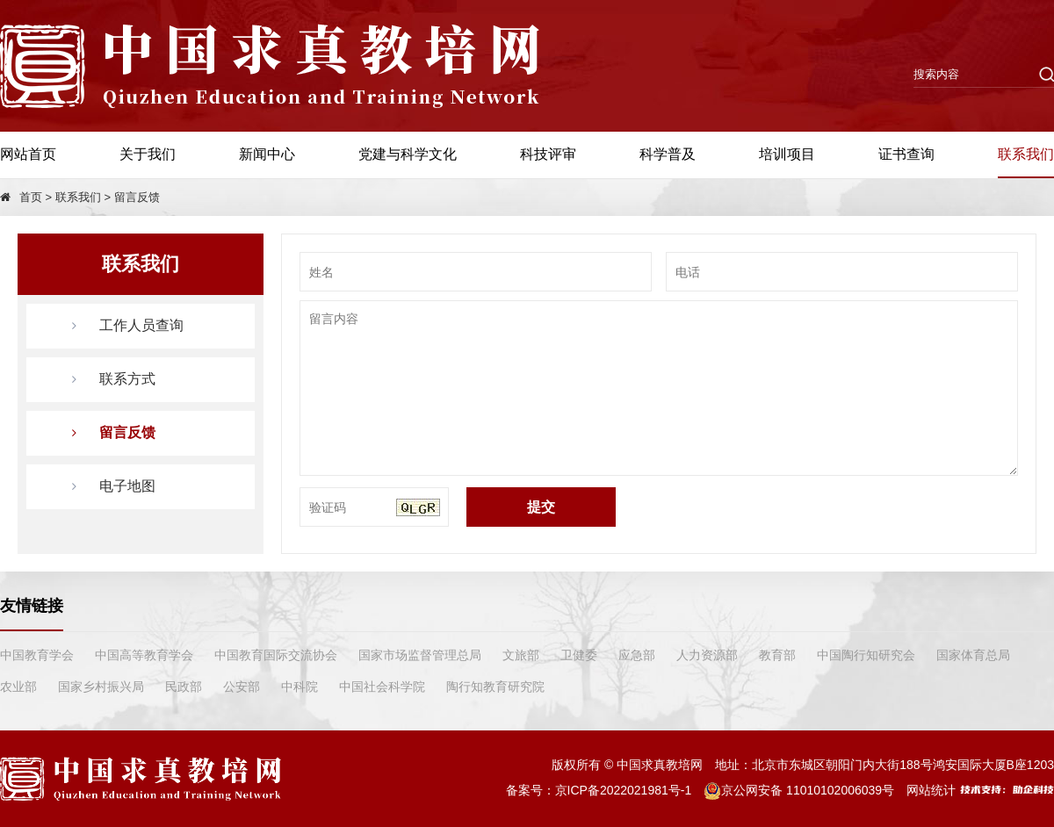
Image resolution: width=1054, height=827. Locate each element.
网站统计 (931, 790)
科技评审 (548, 154)
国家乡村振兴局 (101, 687)
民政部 (183, 687)
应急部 (636, 655)
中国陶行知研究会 (866, 655)
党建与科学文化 (407, 154)
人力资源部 (707, 655)
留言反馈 (137, 197)
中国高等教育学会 (144, 655)
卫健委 (578, 655)
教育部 (777, 655)
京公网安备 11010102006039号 (799, 790)
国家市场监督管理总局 (419, 655)
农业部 (18, 687)
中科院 (299, 687)
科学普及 (667, 154)
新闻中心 (267, 154)
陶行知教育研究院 (495, 687)
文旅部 (520, 655)
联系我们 (1026, 154)
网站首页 (28, 154)
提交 (541, 507)
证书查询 (906, 154)
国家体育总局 (973, 655)
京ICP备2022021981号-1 (623, 790)
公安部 (241, 687)
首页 (30, 197)
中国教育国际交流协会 (275, 655)
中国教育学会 (37, 655)
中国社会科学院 (382, 687)
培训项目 (787, 154)
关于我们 (147, 154)
